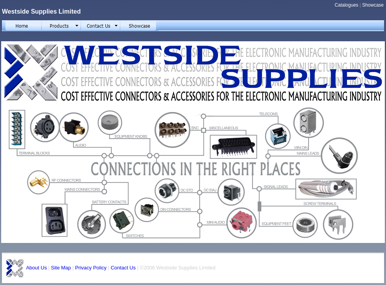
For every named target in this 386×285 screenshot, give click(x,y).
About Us (36, 268)
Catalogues (346, 5)
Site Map (61, 268)
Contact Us (123, 268)
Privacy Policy (91, 268)
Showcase (373, 5)
